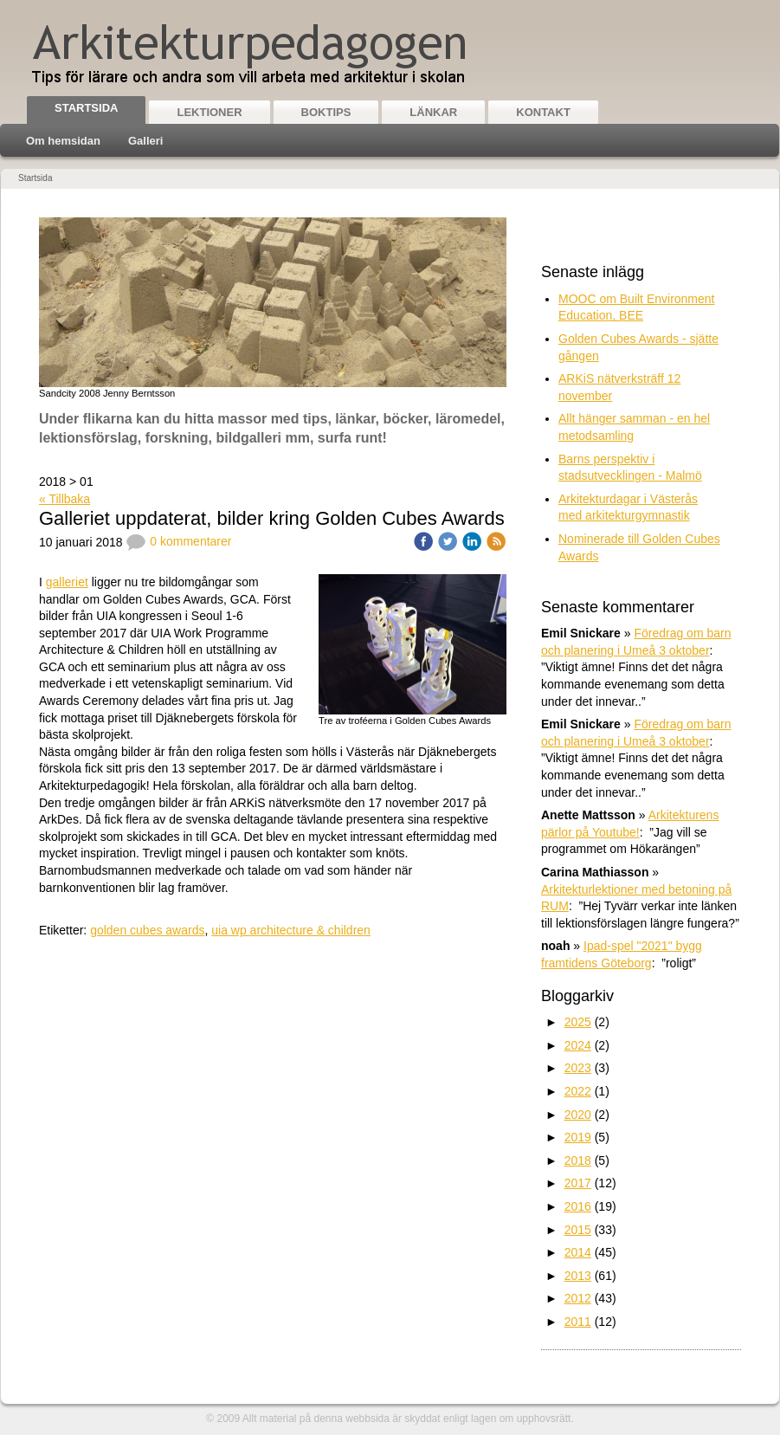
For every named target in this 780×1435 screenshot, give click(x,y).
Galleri (145, 140)
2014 (577, 1252)
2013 (577, 1276)
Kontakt (543, 112)
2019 (577, 1137)
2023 (577, 1068)
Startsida (86, 107)
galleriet (67, 582)
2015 (577, 1230)
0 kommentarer (178, 541)
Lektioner (209, 112)
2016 (577, 1206)
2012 (577, 1298)
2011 (577, 1321)
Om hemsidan (63, 140)
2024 (577, 1045)
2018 (577, 1160)
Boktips (326, 112)
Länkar (433, 112)
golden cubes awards (147, 930)
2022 (577, 1091)
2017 (577, 1183)
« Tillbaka (64, 499)
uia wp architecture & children (291, 930)
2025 (577, 1022)
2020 (577, 1114)
